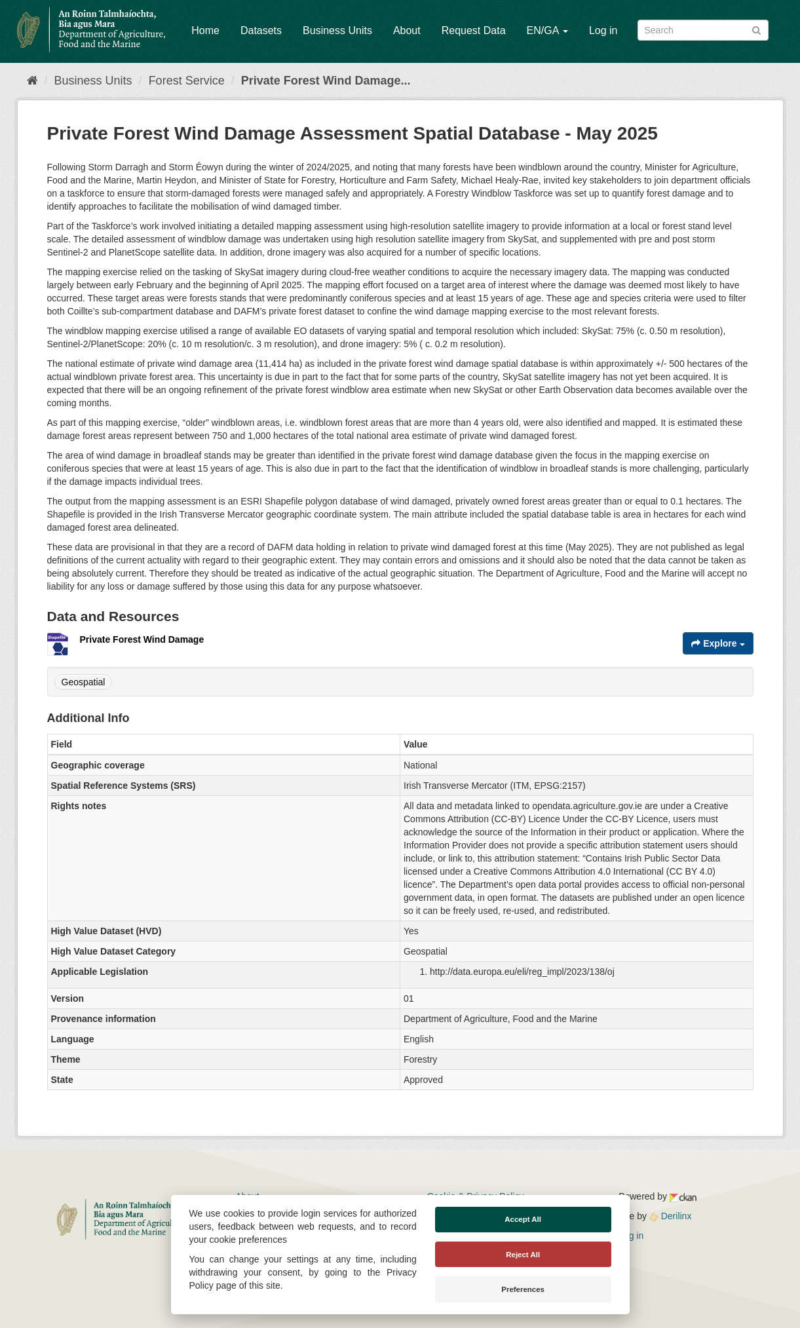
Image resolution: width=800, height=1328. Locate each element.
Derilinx (670, 1216)
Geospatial (83, 682)
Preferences (522, 1289)
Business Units (337, 30)
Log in (603, 30)
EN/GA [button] (547, 30)
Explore (717, 643)
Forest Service (187, 80)
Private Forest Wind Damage (142, 639)
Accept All (523, 1219)
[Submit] (756, 29)
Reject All (523, 1255)
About (407, 30)
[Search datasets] (703, 30)
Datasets (261, 30)
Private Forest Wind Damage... (326, 80)
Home (205, 30)
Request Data (474, 30)
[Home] (32, 80)
